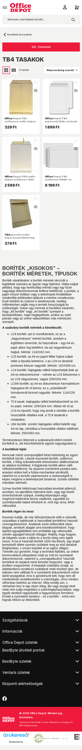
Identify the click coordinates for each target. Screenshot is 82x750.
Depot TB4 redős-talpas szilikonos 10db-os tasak (20, 179)
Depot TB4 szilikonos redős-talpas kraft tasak (20, 121)
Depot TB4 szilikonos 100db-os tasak (58, 179)
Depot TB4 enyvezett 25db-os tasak (61, 120)
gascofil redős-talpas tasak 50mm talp (19, 236)
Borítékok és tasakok (19, 34)
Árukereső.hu (16, 742)
